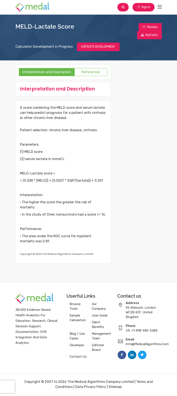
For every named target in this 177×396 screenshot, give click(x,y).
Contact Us (78, 358)
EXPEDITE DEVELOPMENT (98, 48)
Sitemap (115, 388)
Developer (77, 346)
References (91, 73)
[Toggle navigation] (159, 7)
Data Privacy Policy (90, 388)
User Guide (99, 317)
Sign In (143, 7)
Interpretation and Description (46, 73)
